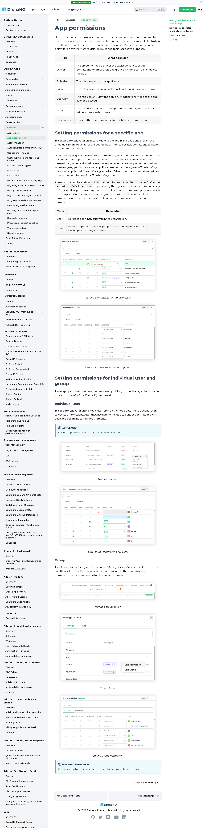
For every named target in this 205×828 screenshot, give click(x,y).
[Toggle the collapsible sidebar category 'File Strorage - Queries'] (43, 791)
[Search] (150, 9)
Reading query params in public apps (24, 211)
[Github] (93, 818)
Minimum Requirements (18, 484)
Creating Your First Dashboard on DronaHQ (23, 562)
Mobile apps (12, 100)
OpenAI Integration (15, 618)
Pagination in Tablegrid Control (24, 195)
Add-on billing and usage (18, 656)
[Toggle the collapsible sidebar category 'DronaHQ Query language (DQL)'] (43, 313)
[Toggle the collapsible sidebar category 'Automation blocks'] (43, 306)
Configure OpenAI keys (17, 601)
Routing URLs (12, 722)
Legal (7, 812)
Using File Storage (15, 786)
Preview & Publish (15, 111)
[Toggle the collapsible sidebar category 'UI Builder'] (43, 73)
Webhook (10, 641)
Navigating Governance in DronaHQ (24, 384)
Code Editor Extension (17, 238)
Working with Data (15, 568)
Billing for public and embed (20, 727)
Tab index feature (17, 228)
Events (9, 301)
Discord (56, 9)
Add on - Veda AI (13, 577)
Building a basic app (16, 30)
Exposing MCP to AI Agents (20, 266)
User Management (15, 444)
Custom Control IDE (16, 346)
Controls (10, 279)
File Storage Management (19, 781)
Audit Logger (12, 404)
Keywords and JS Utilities (19, 319)
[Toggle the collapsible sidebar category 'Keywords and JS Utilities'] (43, 319)
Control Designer (14, 341)
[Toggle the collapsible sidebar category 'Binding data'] (43, 79)
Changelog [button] (72, 9)
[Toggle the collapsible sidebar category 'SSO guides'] (43, 461)
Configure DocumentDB (18, 510)
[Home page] (58, 20)
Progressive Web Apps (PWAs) (24, 200)
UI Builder (10, 73)
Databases (11, 46)
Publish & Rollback (15, 682)
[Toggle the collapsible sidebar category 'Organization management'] (43, 450)
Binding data (12, 79)
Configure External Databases (21, 515)
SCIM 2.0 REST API (15, 285)
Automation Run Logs (17, 651)
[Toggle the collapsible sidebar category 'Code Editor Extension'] (43, 238)
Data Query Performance (20, 205)
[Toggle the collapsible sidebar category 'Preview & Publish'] (43, 111)
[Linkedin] (124, 818)
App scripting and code (18, 90)
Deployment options (16, 489)
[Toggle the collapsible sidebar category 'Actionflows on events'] (43, 84)
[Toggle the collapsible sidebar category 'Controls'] (43, 279)
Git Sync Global (13, 364)
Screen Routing (13, 394)
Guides (9, 243)
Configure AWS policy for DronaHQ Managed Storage (24, 802)
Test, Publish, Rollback (17, 646)
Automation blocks (15, 306)
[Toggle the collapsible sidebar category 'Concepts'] (43, 61)
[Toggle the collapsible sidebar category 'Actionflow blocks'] (43, 295)
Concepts (10, 62)
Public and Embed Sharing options (24, 712)
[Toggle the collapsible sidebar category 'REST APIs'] (43, 51)
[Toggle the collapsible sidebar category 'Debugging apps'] (43, 106)
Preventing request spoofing (22, 223)
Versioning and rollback (17, 421)
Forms (8, 95)
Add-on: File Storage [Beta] (20, 771)
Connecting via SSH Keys (19, 336)
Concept (10, 256)
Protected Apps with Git (18, 389)
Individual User (178, 35)
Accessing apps (13, 117)
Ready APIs (11, 56)
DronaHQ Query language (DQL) (19, 313)
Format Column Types (19, 165)
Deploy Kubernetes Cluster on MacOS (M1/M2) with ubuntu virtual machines (23, 535)
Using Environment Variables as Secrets (22, 526)
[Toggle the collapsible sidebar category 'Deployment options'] (43, 489)
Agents (44, 9)
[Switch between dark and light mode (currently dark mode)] (200, 9)
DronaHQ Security (15, 359)
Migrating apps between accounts (25, 185)
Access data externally (17, 763)
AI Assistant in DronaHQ (18, 606)
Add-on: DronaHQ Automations (22, 626)
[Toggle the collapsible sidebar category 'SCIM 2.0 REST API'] (43, 285)
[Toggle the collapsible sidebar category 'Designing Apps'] (43, 122)
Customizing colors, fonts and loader (23, 159)
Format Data (14, 170)
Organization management (19, 450)
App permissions (16, 138)
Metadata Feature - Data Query (24, 180)
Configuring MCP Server (18, 261)
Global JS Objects (14, 374)
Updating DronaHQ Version (19, 505)
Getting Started (13, 20)
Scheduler (10, 636)
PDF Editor (11, 672)
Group (174, 40)
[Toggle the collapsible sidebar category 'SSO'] (43, 455)
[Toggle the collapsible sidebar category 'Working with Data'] (43, 568)
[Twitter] (100, 817)
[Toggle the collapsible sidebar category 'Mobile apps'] (43, 100)
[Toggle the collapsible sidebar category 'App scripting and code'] (43, 89)
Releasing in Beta (15, 425)
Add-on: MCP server (15, 251)
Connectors (11, 290)
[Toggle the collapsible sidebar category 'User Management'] (43, 444)
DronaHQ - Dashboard (17, 551)
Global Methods (15, 233)
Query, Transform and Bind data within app (22, 756)
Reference (10, 274)
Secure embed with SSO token (22, 717)
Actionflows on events (17, 84)
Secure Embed (13, 399)
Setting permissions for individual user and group (180, 29)
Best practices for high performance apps (17, 432)
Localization (13, 175)
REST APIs (11, 51)
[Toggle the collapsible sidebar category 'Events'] (43, 301)
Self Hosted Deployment (18, 474)
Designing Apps (13, 122)
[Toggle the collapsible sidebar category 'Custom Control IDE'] (43, 346)
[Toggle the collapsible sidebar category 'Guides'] (43, 243)
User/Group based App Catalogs (22, 415)
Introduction (12, 25)
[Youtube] (116, 817)
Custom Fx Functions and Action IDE (23, 352)
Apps (34, 9)
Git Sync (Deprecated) (17, 369)
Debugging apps (14, 106)
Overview (10, 41)
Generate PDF (13, 677)
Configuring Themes (18, 153)
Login (174, 9)
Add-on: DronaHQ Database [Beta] (24, 740)
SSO (7, 455)
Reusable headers (17, 218)
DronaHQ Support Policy (18, 822)
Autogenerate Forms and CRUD (24, 147)
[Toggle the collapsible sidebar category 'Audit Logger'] (43, 404)
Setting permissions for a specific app (180, 22)
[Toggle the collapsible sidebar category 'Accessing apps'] (43, 116)
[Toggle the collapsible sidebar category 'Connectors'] (43, 290)
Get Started (187, 9)
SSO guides (11, 461)
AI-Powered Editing (16, 597)
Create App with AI (15, 591)
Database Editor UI (15, 750)
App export (13, 133)
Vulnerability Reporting (17, 325)
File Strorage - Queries (17, 791)
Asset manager (15, 142)
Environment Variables (17, 520)
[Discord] (108, 818)
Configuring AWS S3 (16, 796)
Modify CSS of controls (19, 190)
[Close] (201, 2)
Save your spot (126, 2)
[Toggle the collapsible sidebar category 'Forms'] (43, 95)
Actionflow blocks (15, 295)
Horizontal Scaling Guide (18, 500)
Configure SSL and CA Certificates (24, 495)
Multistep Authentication (18, 379)
